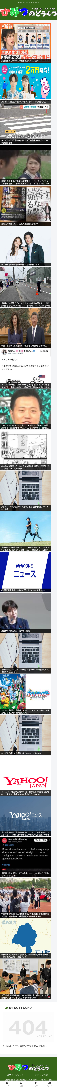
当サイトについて (15, 1075)
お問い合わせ (41, 1075)
